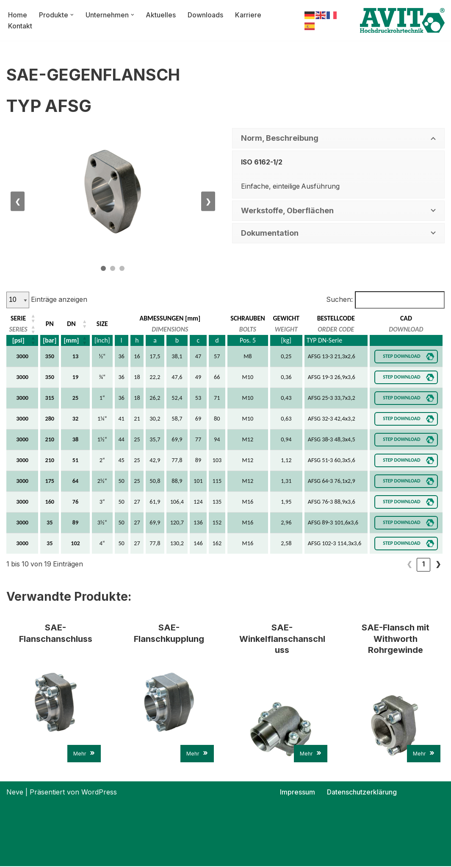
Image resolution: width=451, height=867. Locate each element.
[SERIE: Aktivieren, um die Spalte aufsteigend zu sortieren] (22, 318)
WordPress (99, 793)
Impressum (297, 793)
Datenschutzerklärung (362, 793)
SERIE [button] (18, 318)
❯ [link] (438, 564)
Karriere (248, 14)
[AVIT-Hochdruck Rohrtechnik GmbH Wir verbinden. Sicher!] (402, 20)
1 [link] (409, 564)
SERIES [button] (18, 329)
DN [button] (70, 324)
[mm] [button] (70, 340)
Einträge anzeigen (59, 300)
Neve (14, 793)
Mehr (84, 754)
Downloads (206, 14)
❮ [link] (395, 564)
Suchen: (338, 300)
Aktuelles (161, 14)
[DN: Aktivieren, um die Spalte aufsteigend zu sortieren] (75, 324)
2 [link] (423, 564)
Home (17, 14)
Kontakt (20, 26)
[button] (72, 15)
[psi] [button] (18, 340)
